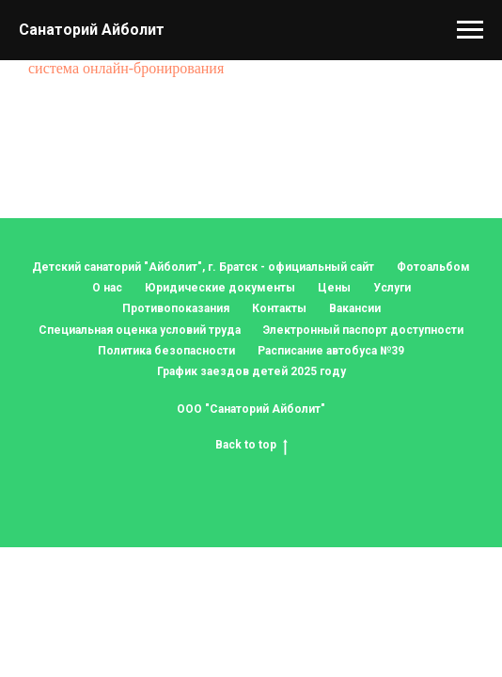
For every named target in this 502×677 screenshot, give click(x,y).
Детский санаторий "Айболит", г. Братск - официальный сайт (203, 267)
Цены (334, 287)
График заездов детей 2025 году (251, 371)
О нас (107, 287)
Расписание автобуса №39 (331, 350)
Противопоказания (175, 308)
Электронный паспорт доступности (363, 330)
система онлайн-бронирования (126, 68)
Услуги (392, 287)
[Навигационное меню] (470, 30)
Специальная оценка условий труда (140, 330)
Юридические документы (220, 287)
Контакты (279, 308)
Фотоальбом (433, 267)
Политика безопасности (166, 350)
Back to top (251, 445)
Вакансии (355, 308)
